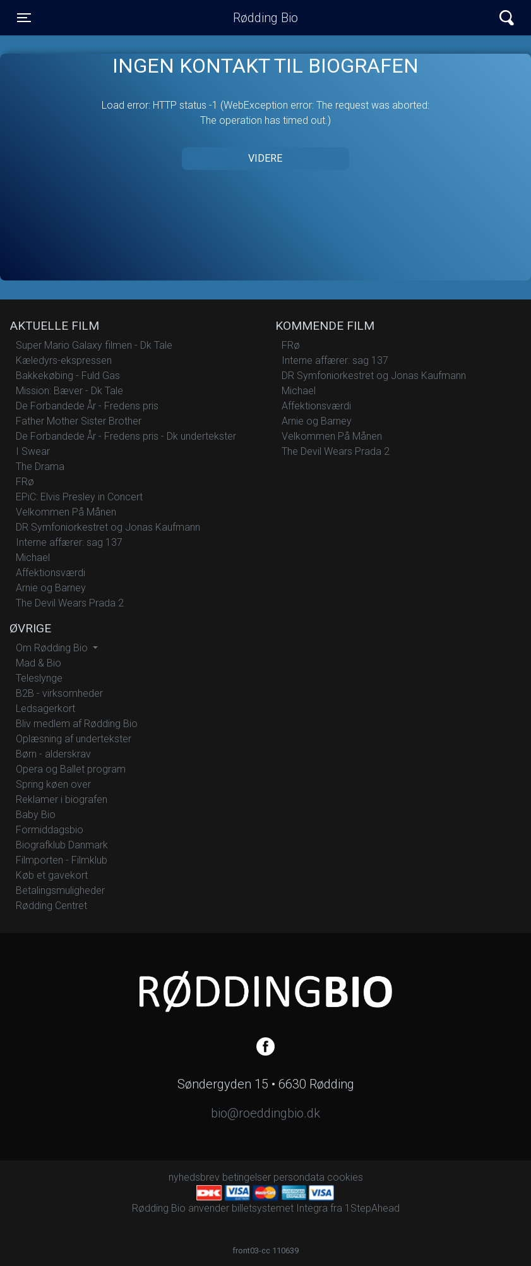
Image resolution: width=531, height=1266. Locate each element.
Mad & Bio (38, 663)
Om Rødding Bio (53, 648)
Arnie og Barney (51, 588)
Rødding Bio (265, 17)
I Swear (33, 451)
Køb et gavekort (52, 875)
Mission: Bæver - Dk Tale (69, 391)
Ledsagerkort (45, 708)
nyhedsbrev (194, 1177)
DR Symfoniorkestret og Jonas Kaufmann (108, 527)
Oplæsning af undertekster (73, 739)
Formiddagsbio (49, 830)
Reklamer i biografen (61, 799)
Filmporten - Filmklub (61, 860)
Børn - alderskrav (53, 754)
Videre (265, 158)
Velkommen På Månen (66, 512)
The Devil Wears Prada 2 (70, 603)
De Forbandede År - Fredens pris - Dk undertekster (126, 436)
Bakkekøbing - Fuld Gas (68, 376)
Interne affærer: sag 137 (69, 542)
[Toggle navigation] (24, 18)
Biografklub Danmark (62, 845)
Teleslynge (39, 678)
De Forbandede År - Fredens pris (87, 406)
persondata (299, 1177)
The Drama (40, 467)
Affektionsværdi (50, 573)
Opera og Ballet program (71, 769)
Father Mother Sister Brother (78, 421)
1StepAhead (372, 1208)
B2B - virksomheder (59, 693)
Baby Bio (36, 815)
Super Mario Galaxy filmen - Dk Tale (94, 345)
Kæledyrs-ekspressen (64, 360)
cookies (345, 1177)
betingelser (246, 1177)
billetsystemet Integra (280, 1208)
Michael (33, 558)
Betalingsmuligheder (60, 890)
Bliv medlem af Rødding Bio (77, 724)
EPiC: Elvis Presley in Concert (79, 497)
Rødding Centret (51, 906)
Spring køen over (53, 784)
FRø (25, 482)
